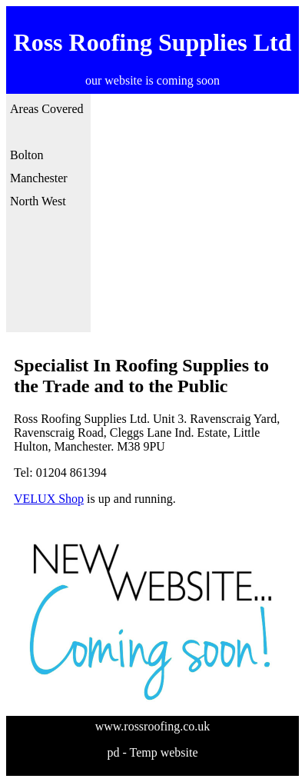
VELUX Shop (49, 498)
